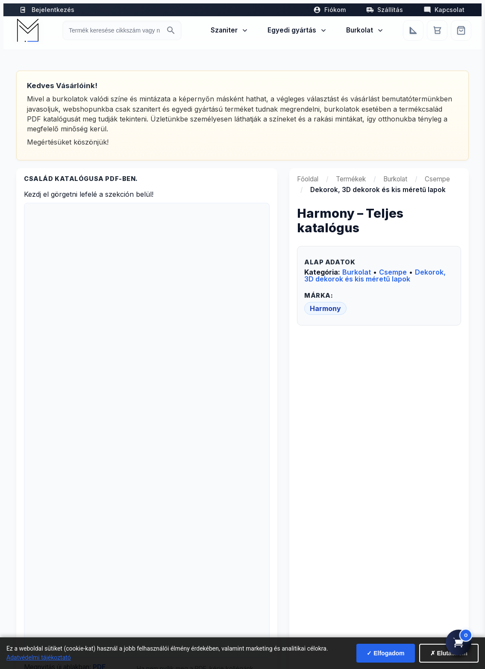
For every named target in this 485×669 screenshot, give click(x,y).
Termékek (351, 179)
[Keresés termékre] (114, 30)
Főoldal (307, 179)
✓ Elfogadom (385, 653)
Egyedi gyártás (297, 30)
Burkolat (365, 30)
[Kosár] (437, 30)
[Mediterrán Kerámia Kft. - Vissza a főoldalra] (28, 30)
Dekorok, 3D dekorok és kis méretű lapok (375, 275)
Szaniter (230, 30)
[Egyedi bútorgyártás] (413, 30)
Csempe (437, 179)
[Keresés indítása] (171, 30)
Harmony (325, 308)
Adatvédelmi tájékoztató (38, 657)
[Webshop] (461, 30)
